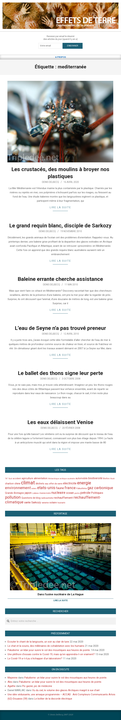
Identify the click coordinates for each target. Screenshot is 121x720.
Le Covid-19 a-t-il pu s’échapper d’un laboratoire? (35, 658)
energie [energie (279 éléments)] (84, 482)
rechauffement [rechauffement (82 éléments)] (63, 497)
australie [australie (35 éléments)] (71, 478)
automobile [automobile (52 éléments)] (81, 478)
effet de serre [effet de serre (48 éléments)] (55, 483)
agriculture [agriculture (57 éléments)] (27, 478)
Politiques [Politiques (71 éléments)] (97, 492)
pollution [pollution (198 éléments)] (13, 497)
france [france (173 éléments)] (70, 488)
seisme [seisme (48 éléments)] (45, 502)
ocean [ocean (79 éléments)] (70, 492)
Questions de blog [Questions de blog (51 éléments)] (30, 497)
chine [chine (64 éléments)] (17, 483)
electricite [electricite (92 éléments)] (70, 483)
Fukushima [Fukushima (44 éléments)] (81, 488)
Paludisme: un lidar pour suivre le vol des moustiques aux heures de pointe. (49, 650)
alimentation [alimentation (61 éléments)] (41, 478)
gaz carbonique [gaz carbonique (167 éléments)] (100, 488)
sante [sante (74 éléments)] (27, 502)
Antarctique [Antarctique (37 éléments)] (53, 478)
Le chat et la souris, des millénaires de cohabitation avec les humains (46, 645)
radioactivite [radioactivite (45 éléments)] (47, 498)
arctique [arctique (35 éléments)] (63, 478)
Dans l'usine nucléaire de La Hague (61, 594)
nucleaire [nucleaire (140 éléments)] (58, 493)
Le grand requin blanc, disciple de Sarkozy (60, 225)
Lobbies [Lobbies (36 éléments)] (35, 493)
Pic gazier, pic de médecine (37, 686)
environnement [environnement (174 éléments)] (18, 488)
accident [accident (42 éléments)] (17, 478)
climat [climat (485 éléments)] (28, 483)
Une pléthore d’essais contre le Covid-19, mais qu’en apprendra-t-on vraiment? (51, 654)
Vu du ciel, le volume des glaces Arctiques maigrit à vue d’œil (65, 690)
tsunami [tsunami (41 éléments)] (61, 503)
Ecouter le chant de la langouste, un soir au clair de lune (38, 641)
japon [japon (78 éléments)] (28, 492)
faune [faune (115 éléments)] (60, 488)
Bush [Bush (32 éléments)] (112, 478)
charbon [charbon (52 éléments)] (9, 483)
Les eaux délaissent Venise (60, 422)
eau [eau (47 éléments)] (46, 483)
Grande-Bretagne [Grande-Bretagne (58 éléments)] (14, 492)
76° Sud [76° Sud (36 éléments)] (8, 478)
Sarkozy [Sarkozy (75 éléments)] (36, 502)
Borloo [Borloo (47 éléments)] (106, 478)
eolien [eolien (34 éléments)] (34, 488)
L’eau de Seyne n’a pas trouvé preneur (60, 328)
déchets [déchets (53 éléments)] (40, 483)
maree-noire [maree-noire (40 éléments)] (45, 493)
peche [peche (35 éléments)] (77, 493)
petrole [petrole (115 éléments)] (85, 493)
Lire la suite (60, 207)
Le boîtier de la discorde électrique (53, 698)
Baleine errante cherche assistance (60, 279)
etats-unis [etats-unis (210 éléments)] (46, 487)
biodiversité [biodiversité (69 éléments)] (95, 478)
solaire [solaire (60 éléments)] (53, 502)
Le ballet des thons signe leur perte (60, 373)
